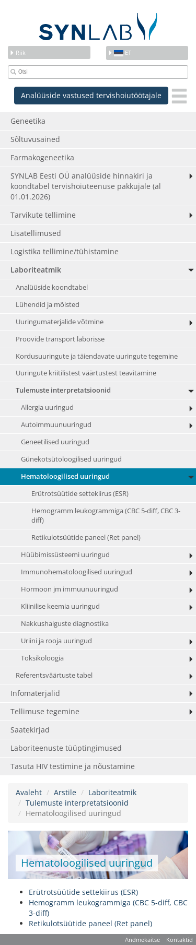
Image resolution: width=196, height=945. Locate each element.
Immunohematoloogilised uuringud (76, 572)
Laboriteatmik (35, 270)
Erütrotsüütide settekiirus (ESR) (80, 493)
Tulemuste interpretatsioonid (63, 390)
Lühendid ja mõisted (47, 304)
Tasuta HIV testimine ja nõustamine (72, 766)
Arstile (65, 792)
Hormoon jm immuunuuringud (69, 589)
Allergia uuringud (47, 407)
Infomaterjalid (35, 693)
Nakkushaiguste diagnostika (65, 623)
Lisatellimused (35, 233)
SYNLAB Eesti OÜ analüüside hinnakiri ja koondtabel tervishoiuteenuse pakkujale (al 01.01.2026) (85, 186)
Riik (17, 52)
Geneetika (27, 121)
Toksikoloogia (42, 658)
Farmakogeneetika (42, 157)
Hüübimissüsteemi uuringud (65, 554)
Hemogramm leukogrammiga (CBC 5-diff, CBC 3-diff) (105, 515)
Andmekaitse (142, 939)
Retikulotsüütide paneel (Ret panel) (86, 537)
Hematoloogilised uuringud (65, 476)
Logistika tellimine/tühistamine (64, 251)
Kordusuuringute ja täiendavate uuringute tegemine (97, 356)
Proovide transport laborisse (60, 339)
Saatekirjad (30, 730)
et (119, 52)
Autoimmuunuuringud (56, 424)
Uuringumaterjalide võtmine (59, 321)
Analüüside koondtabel (52, 287)
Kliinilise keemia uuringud (60, 606)
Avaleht (29, 792)
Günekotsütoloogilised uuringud (71, 459)
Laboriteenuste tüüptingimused (66, 748)
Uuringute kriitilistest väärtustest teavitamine (86, 373)
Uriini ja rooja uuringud (56, 640)
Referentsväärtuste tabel (54, 675)
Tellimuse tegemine (44, 711)
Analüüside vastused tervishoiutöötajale (91, 95)
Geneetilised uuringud (55, 442)
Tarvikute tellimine (43, 215)
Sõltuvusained (35, 139)
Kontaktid (179, 939)
